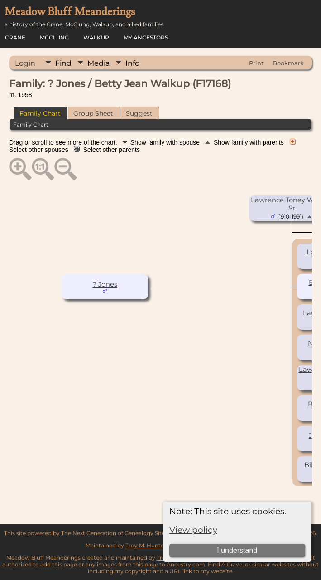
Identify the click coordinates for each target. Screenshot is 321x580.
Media (98, 63)
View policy (193, 530)
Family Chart (40, 113)
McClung (54, 37)
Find (63, 63)
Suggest (139, 113)
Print (256, 63)
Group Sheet (93, 113)
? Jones (105, 284)
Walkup (96, 37)
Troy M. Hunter (145, 545)
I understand (237, 550)
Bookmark (288, 63)
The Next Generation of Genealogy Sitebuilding (124, 533)
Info (132, 63)
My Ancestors (146, 37)
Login (25, 63)
